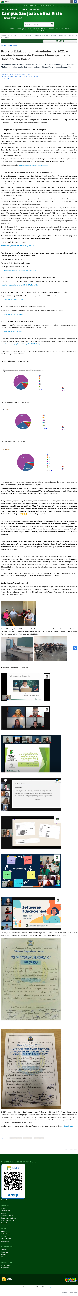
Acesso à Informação (7, 1220)
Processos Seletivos (39, 29)
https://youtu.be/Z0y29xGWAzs (12, 314)
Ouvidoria (44, 31)
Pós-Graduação (6, 1239)
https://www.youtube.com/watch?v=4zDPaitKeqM (18, 270)
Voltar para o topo (69, 1150)
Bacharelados (5, 1234)
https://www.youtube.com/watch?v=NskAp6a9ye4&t (19, 285)
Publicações (14, 35)
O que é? (4, 1200)
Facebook (4, 1250)
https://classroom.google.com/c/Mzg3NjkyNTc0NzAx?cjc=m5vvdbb (24, 344)
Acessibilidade (28, 5)
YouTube (4, 1254)
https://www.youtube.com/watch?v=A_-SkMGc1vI (18, 246)
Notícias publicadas (16, 1138)
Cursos (29, 29)
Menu (60, 41)
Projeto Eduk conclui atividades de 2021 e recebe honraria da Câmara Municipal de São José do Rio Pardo (36, 55)
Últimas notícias (39, 1138)
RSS (2, 1257)
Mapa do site (50, 5)
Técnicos (4, 1231)
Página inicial (5, 35)
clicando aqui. (69, 1126)
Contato (11, 29)
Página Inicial (27, 1138)
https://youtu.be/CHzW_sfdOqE (12, 300)
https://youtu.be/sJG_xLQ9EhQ (12, 331)
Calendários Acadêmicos (55, 29)
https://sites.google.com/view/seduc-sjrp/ (34, 165)
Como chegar (20, 29)
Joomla (53, 1287)
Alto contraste (39, 5)
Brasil (6, 2)
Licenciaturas (5, 1236)
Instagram (4, 1252)
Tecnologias (5, 1241)
